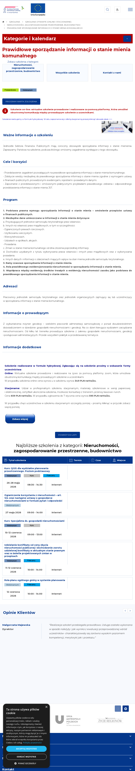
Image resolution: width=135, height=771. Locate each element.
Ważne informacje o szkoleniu (28, 135)
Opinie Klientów (19, 562)
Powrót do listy (67, 435)
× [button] (46, 707)
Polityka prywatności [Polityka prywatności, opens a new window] (32, 742)
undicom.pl (73, 767)
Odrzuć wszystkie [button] (26, 756)
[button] (26, 763)
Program (10, 200)
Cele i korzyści (15, 162)
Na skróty (9, 685)
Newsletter (10, 707)
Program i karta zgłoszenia (21, 101)
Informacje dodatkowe (22, 347)
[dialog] (26, 736)
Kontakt (8, 718)
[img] (38, 9)
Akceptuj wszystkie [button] (26, 748)
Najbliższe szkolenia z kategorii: (67, 448)
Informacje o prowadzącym (26, 313)
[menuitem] (58, 761)
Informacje (10, 696)
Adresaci (10, 286)
